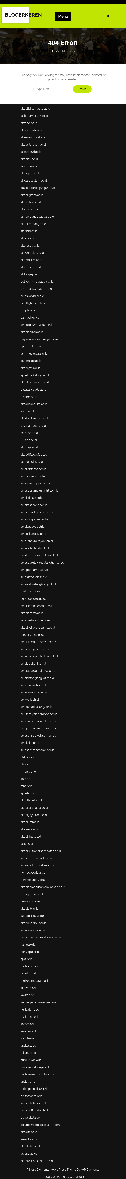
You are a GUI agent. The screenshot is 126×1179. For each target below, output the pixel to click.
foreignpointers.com (34, 634)
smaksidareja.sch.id (33, 535)
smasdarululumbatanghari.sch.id (42, 563)
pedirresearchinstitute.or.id (38, 1069)
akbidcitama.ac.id (32, 613)
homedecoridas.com (34, 869)
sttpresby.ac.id (30, 250)
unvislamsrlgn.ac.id (33, 428)
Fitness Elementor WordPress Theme (52, 1169)
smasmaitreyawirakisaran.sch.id (41, 933)
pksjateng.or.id (30, 1012)
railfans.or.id (28, 1047)
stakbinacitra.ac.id (32, 257)
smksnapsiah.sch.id (33, 684)
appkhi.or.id (28, 791)
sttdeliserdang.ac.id (33, 228)
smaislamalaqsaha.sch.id (37, 606)
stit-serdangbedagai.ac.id (37, 221)
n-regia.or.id (28, 769)
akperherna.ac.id (32, 264)
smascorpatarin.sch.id (35, 520)
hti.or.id (25, 762)
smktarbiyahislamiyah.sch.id (39, 712)
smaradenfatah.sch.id (35, 549)
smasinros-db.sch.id (34, 577)
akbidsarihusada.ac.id (35, 385)
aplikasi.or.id (29, 1040)
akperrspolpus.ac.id (34, 919)
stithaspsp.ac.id (31, 278)
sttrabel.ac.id (29, 129)
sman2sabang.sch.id (34, 506)
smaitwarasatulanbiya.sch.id (39, 656)
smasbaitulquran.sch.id (36, 485)
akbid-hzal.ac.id (31, 834)
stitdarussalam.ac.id (34, 186)
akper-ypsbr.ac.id (32, 136)
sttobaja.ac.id (29, 449)
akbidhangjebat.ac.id (34, 805)
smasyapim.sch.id (32, 300)
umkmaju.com (30, 592)
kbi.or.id (26, 777)
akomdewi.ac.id (31, 207)
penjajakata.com (32, 1111)
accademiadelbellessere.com (40, 1118)
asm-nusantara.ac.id (34, 357)
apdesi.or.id (28, 1076)
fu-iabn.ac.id (29, 442)
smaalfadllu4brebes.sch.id (38, 862)
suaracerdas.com (32, 912)
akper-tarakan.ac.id (33, 150)
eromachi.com (30, 898)
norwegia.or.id (30, 947)
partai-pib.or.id (30, 962)
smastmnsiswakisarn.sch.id (38, 734)
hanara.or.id (28, 940)
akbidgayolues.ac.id (34, 812)
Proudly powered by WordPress (63, 1176)
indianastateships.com (35, 620)
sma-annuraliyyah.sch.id (37, 542)
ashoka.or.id (28, 969)
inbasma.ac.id (30, 172)
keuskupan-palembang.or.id (39, 997)
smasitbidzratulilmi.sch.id (37, 328)
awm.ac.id (27, 414)
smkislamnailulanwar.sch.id (38, 641)
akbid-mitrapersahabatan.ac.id (41, 848)
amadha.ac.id (30, 1132)
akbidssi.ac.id (29, 164)
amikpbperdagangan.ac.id (38, 193)
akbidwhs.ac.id (30, 1140)
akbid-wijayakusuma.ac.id (38, 627)
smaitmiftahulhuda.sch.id (37, 855)
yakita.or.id (28, 990)
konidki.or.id (28, 1033)
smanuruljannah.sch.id (35, 648)
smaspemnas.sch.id (34, 477)
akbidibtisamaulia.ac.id (35, 114)
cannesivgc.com (32, 321)
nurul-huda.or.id (31, 1054)
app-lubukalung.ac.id (35, 378)
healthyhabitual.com (34, 307)
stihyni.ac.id (28, 243)
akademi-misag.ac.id (34, 421)
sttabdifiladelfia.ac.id (34, 456)
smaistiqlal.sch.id (32, 499)
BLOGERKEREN (23, 15)
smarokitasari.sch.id (34, 470)
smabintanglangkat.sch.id (37, 677)
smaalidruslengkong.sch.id (38, 584)
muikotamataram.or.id (35, 976)
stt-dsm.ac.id (29, 235)
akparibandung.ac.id (34, 406)
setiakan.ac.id (29, 435)
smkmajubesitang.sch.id (37, 705)
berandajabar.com (33, 876)
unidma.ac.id (29, 399)
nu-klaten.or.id (30, 1004)
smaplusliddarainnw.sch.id (38, 670)
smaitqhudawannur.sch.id (37, 513)
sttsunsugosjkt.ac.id (34, 143)
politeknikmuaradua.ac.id (37, 285)
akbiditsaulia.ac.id (32, 798)
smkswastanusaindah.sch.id (39, 720)
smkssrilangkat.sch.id (35, 691)
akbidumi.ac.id (30, 819)
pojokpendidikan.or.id (35, 1083)
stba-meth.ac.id (31, 271)
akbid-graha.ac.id (32, 200)
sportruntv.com (31, 349)
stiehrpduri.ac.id (31, 157)
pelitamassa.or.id (32, 1090)
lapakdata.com (31, 1147)
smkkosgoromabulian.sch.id (39, 556)
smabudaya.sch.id (33, 527)
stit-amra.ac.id (30, 826)
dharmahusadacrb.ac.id (36, 292)
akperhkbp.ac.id (31, 364)
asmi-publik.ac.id (32, 890)
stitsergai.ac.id (30, 214)
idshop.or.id (28, 755)
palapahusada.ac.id (33, 392)
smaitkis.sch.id (30, 741)
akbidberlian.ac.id (32, 335)
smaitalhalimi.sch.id (33, 1097)
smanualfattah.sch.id (34, 1104)
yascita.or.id (28, 1026)
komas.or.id (28, 1019)
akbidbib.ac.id (30, 905)
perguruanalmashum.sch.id (39, 727)
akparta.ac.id (29, 1125)
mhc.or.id (27, 784)
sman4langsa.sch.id (34, 926)
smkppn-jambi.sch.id (34, 570)
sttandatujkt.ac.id (32, 463)
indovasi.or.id (29, 983)
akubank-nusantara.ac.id (37, 1154)
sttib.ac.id (27, 841)
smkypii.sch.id (30, 698)
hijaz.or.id (27, 955)
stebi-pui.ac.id (30, 179)
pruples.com (29, 314)
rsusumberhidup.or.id (35, 1061)
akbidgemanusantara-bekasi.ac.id (43, 883)
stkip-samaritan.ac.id (34, 122)
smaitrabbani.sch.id (33, 663)
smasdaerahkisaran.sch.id (38, 748)
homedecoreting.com (35, 599)
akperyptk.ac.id (31, 371)
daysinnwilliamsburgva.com (39, 342)
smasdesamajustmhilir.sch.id (39, 492)
